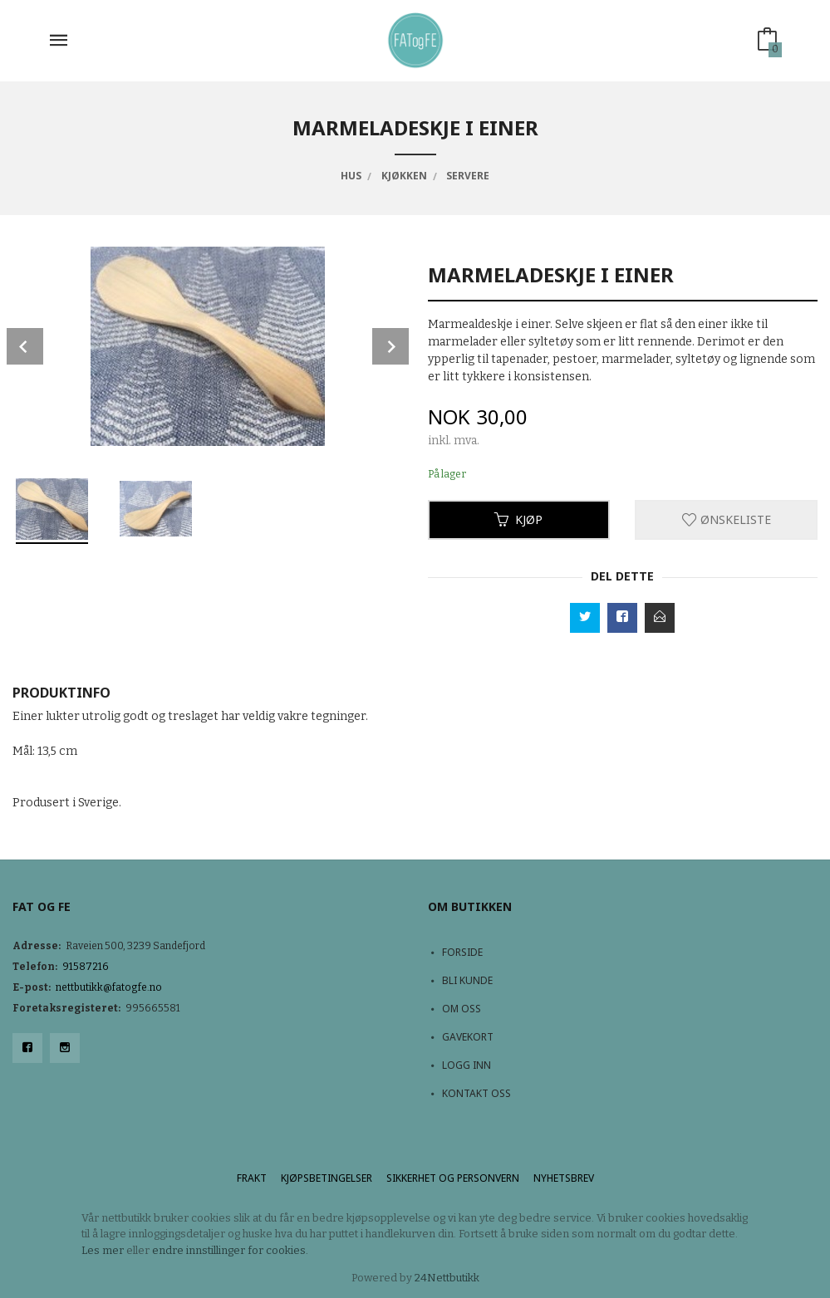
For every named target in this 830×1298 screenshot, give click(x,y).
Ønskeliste (726, 519)
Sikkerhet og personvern (452, 1178)
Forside (462, 952)
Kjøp (518, 519)
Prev (25, 346)
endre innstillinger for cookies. (230, 1250)
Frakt (252, 1178)
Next (390, 346)
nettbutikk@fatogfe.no (109, 987)
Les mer (102, 1250)
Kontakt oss (476, 1093)
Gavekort (468, 1037)
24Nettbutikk (447, 1277)
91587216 (85, 966)
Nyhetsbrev (563, 1178)
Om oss (461, 1009)
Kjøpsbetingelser (326, 1178)
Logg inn (466, 1065)
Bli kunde (467, 980)
